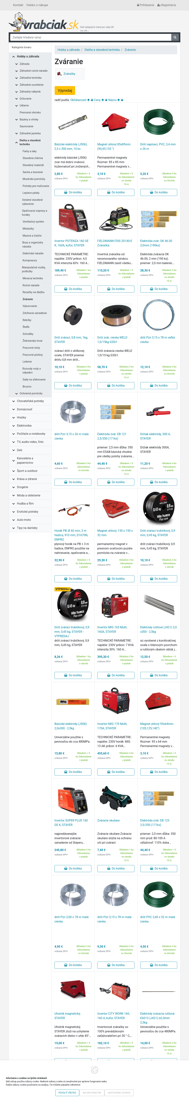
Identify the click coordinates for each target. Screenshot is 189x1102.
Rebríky (27, 320)
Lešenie (27, 361)
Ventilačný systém (33, 221)
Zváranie (28, 299)
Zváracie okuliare (108, 820)
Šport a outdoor (27, 471)
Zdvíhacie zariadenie (35, 313)
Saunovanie (26, 126)
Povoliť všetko (67, 1092)
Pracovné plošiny (33, 354)
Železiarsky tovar (33, 340)
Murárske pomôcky (34, 179)
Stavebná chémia (33, 158)
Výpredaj (65, 90)
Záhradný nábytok (30, 91)
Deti (19, 450)
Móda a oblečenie (28, 495)
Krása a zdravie (27, 479)
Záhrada (25, 64)
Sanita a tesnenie (33, 172)
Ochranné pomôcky (31, 393)
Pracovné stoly (31, 347)
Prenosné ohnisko (30, 112)
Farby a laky (30, 151)
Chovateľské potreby (30, 401)
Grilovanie (26, 98)
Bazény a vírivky (29, 119)
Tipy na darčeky (27, 528)
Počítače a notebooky (31, 433)
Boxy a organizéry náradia (32, 244)
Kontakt (18, 5)
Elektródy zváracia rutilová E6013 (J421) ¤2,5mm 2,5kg (157, 1018)
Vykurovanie (30, 306)
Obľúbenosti (78, 100)
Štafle (26, 327)
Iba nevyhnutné (92, 1092)
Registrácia (166, 5)
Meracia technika (33, 278)
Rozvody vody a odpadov (32, 370)
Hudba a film (25, 503)
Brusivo (27, 386)
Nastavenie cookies (119, 1092)
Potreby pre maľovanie (36, 186)
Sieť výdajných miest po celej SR (97, 29)
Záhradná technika (31, 77)
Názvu (112, 100)
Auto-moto (24, 520)
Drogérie (22, 487)
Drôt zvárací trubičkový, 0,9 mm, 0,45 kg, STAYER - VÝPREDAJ (71, 632)
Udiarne (24, 105)
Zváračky (66, 74)
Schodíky (28, 334)
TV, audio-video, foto (30, 442)
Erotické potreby (27, 511)
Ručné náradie (31, 285)
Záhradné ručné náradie (34, 70)
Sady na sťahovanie (34, 379)
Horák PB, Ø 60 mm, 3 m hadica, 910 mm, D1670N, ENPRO (71, 535)
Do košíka (73, 192)
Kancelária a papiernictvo (25, 460)
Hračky (21, 417)
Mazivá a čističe (32, 235)
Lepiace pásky (31, 192)
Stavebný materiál (33, 165)
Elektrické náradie (33, 253)
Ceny (97, 100)
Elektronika (24, 425)
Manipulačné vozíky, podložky (34, 269)
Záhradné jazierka (30, 133)
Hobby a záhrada (28, 56)
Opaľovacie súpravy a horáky (34, 212)
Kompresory (30, 260)
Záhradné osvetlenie (32, 84)
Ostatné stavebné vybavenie (32, 202)
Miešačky (28, 228)
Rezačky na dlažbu (34, 292)
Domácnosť (24, 409)
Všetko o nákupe (37, 5)
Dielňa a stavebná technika (30, 142)
